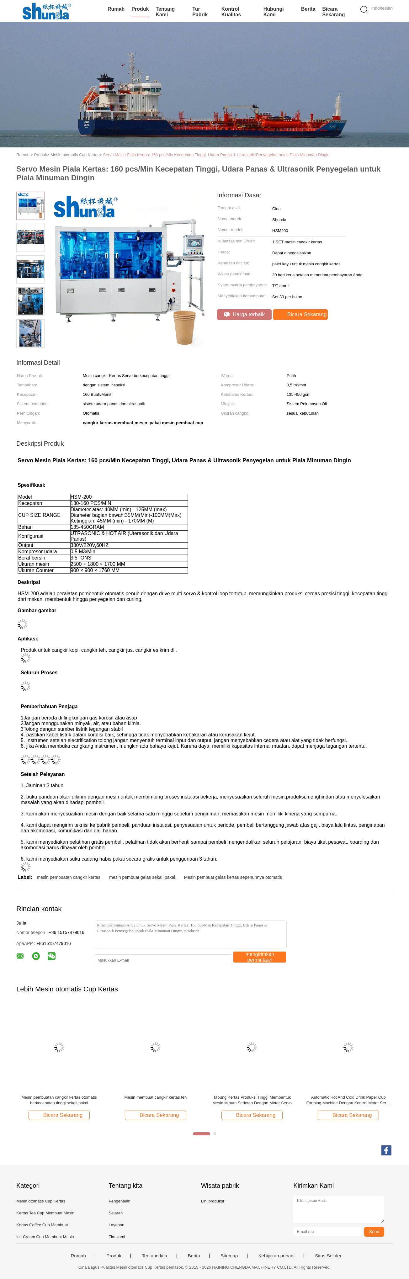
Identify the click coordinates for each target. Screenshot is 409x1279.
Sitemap (229, 1256)
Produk (140, 9)
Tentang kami (165, 11)
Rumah (116, 9)
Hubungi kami (273, 11)
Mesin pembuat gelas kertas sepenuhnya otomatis (233, 877)
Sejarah (116, 1213)
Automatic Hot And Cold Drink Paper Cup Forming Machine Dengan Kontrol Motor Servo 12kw (348, 1100)
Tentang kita (154, 1256)
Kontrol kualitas (231, 11)
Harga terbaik (244, 314)
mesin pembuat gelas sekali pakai (142, 877)
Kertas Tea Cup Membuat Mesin (45, 1213)
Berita (308, 9)
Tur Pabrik (200, 11)
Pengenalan (119, 1201)
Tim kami (117, 1236)
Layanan (116, 1225)
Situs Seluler (328, 1256)
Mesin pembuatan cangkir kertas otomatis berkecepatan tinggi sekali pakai (59, 1100)
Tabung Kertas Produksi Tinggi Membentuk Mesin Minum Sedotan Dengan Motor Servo (252, 1100)
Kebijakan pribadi (276, 1256)
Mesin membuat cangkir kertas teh (156, 1097)
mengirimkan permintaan (260, 957)
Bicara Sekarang (333, 11)
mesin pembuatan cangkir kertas (68, 877)
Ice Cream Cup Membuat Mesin (45, 1236)
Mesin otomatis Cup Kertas (40, 1201)
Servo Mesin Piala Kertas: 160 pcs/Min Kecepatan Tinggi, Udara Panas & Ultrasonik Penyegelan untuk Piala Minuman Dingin (216, 154)
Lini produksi (212, 1201)
